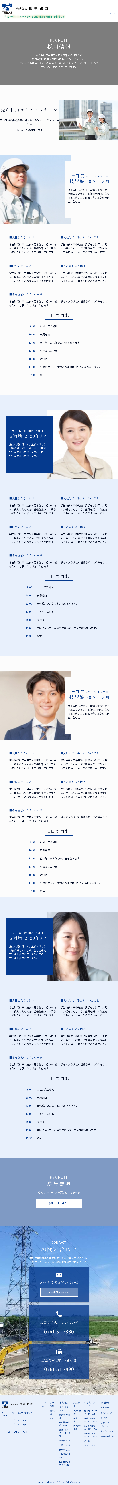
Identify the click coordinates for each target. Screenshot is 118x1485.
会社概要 (52, 1404)
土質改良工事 (64, 1440)
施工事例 (76, 1404)
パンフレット (89, 1444)
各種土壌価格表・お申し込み (90, 1419)
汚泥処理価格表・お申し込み (90, 1427)
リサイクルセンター (64, 1408)
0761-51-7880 (59, 1331)
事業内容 (63, 1402)
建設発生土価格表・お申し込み (90, 1412)
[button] (59, 1203)
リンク (104, 1417)
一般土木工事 (64, 1444)
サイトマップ (107, 1430)
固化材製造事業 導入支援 (64, 1462)
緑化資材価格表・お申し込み (90, 1434)
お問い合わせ (107, 1412)
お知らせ (105, 1407)
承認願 (87, 1440)
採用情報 (105, 1402)
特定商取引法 (107, 1435)
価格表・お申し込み (90, 1404)
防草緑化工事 (77, 1427)
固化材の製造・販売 (64, 1423)
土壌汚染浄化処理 (64, 1454)
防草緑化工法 (64, 1448)
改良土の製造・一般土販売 (64, 1432)
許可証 (52, 1418)
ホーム (44, 1404)
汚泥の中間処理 (64, 1416)
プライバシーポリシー (107, 1424)
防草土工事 (77, 1419)
